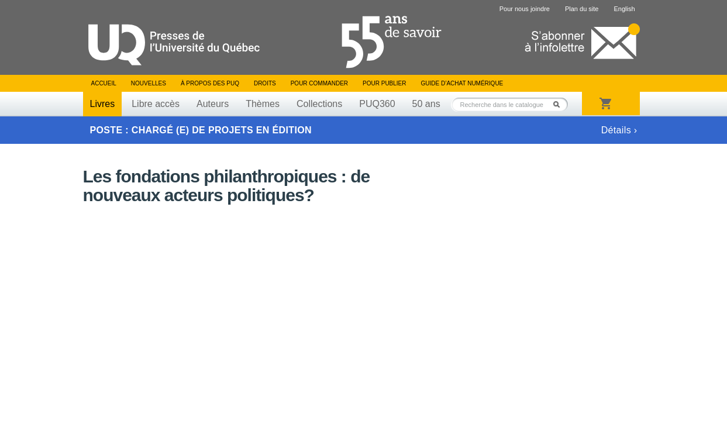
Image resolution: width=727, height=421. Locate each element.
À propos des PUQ (210, 83)
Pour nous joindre (524, 8)
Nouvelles (148, 83)
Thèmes (263, 104)
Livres (102, 104)
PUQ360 (377, 104)
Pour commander (319, 83)
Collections (319, 104)
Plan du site (581, 8)
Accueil (103, 83)
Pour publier (384, 83)
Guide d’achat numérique (462, 83)
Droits (265, 83)
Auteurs (213, 104)
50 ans (426, 104)
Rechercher (559, 104)
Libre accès (156, 104)
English (624, 8)
